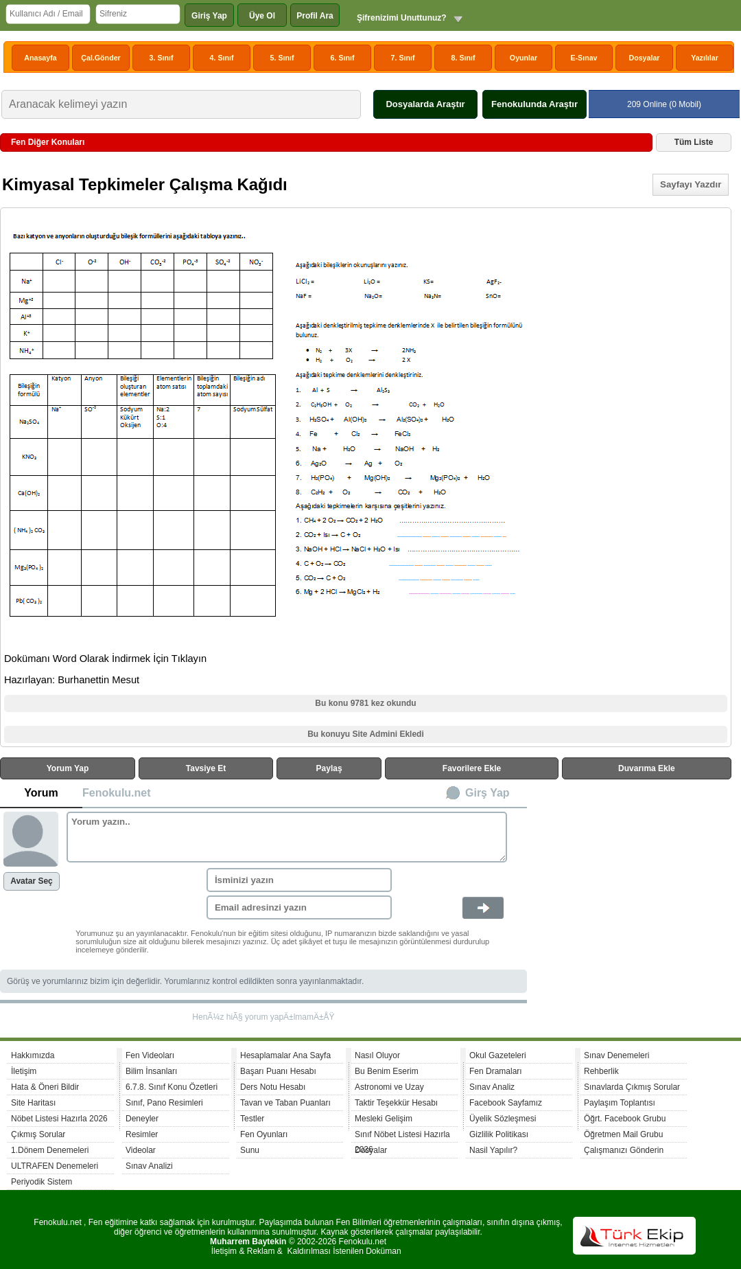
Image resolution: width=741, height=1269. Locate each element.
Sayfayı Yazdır (690, 184)
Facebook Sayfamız (505, 1103)
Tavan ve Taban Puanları (285, 1103)
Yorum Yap (68, 768)
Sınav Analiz (492, 1087)
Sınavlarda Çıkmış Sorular (632, 1087)
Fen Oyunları (263, 1134)
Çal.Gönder (100, 58)
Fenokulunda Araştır (534, 104)
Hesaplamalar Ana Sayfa (285, 1055)
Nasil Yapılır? (493, 1150)
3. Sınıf (162, 58)
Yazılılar (704, 58)
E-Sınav (583, 58)
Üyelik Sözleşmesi (502, 1118)
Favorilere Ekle (472, 768)
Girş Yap (487, 793)
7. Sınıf (403, 58)
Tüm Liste (694, 142)
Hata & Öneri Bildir (45, 1087)
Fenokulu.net (116, 793)
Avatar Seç (31, 881)
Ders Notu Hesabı (272, 1087)
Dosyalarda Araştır (425, 104)
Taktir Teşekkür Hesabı (396, 1103)
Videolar (141, 1150)
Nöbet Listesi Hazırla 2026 (59, 1118)
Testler (252, 1118)
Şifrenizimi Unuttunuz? (402, 18)
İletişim (23, 1071)
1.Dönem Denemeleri (50, 1150)
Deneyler (142, 1118)
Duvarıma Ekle (646, 768)
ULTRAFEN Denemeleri (54, 1166)
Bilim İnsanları (151, 1071)
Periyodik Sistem (41, 1182)
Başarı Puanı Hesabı (278, 1071)
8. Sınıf (463, 58)
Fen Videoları (150, 1055)
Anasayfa (40, 58)
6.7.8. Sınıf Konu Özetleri (171, 1087)
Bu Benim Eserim (387, 1071)
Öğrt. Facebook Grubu (625, 1118)
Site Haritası (33, 1103)
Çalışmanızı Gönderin (623, 1150)
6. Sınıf (343, 58)
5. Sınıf (282, 58)
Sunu (249, 1150)
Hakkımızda (32, 1055)
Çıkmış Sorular (38, 1134)
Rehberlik (601, 1071)
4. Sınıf (222, 58)
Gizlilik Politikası (498, 1134)
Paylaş (329, 768)
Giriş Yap (209, 16)
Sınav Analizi (149, 1166)
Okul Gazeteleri (497, 1055)
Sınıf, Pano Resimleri (164, 1103)
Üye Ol (262, 16)
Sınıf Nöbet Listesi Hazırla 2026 (402, 1136)
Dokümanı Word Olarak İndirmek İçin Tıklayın (105, 658)
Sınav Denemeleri (616, 1055)
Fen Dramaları (495, 1071)
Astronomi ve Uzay (389, 1087)
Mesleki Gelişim (383, 1118)
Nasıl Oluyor (377, 1055)
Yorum (41, 793)
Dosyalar (643, 58)
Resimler (142, 1134)
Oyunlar (523, 58)
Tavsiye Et (206, 768)
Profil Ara (314, 16)
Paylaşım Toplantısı (619, 1103)
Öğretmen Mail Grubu (623, 1134)
